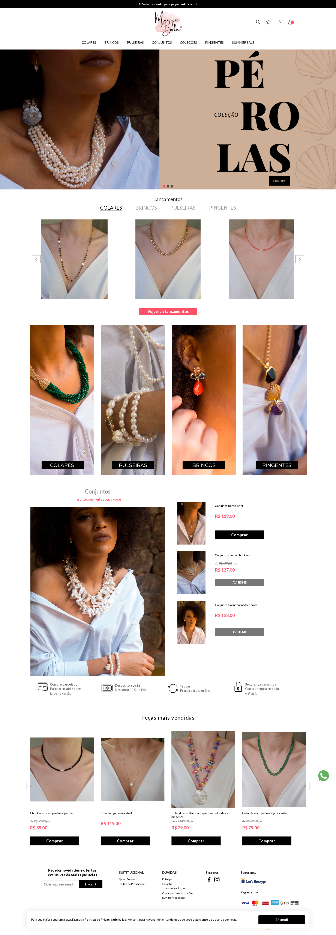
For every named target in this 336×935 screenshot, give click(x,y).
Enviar (89, 883)
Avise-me (239, 581)
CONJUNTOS (162, 42)
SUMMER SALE (243, 42)
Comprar (239, 534)
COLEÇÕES (188, 42)
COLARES (89, 42)
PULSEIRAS (135, 42)
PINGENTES (214, 42)
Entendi (282, 919)
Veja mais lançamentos (168, 310)
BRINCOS (111, 42)
